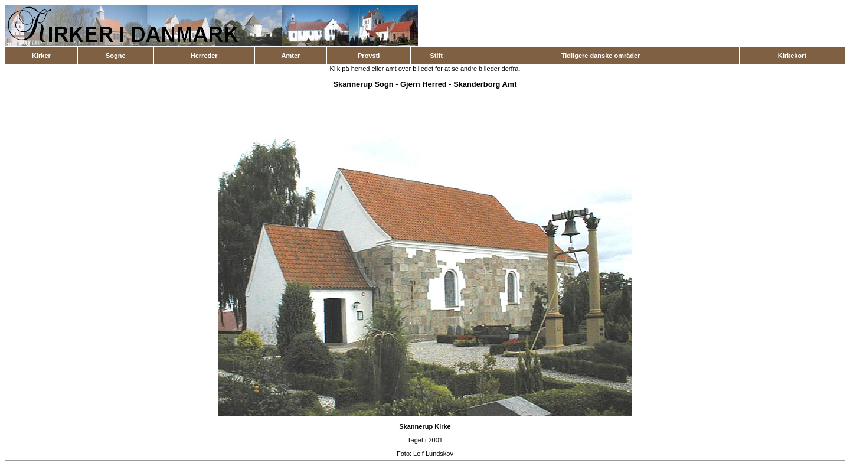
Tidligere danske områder (600, 55)
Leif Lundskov (433, 453)
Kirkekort (792, 55)
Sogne (116, 55)
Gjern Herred (423, 84)
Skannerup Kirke (424, 426)
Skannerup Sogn (363, 84)
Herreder (204, 55)
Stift (436, 55)
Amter (291, 55)
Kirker (41, 55)
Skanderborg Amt (484, 84)
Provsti (369, 55)
